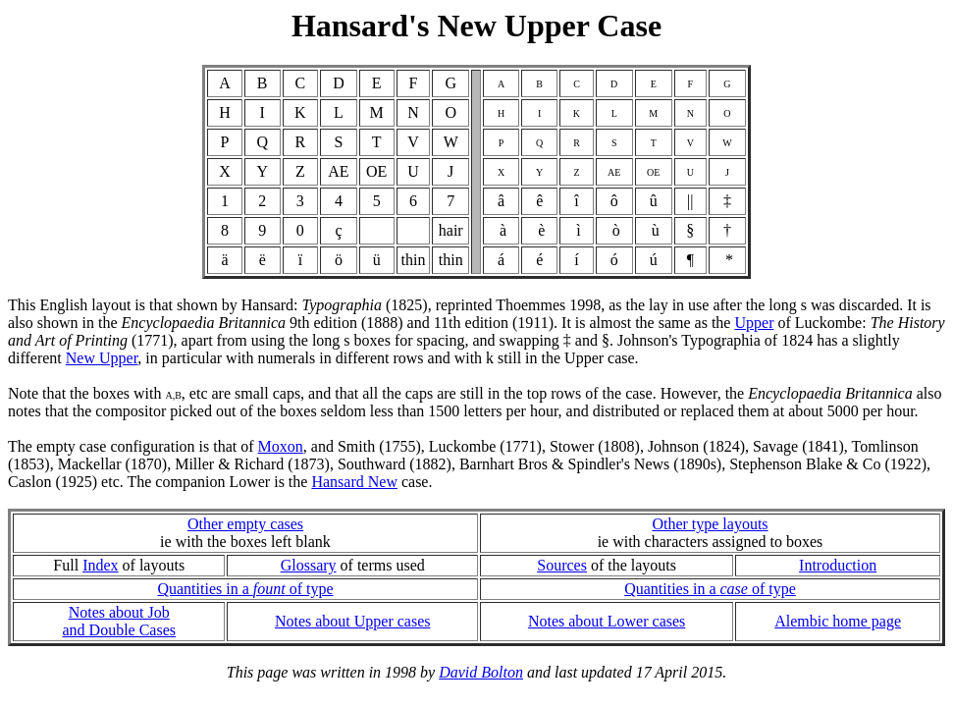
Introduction (837, 565)
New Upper (102, 358)
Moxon (280, 446)
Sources (562, 565)
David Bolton (481, 672)
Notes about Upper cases (353, 621)
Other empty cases (245, 524)
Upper (753, 322)
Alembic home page (837, 621)
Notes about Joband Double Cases (119, 621)
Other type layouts (710, 524)
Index (100, 565)
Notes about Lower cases (606, 621)
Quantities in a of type (245, 588)
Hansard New (354, 481)
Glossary (309, 565)
